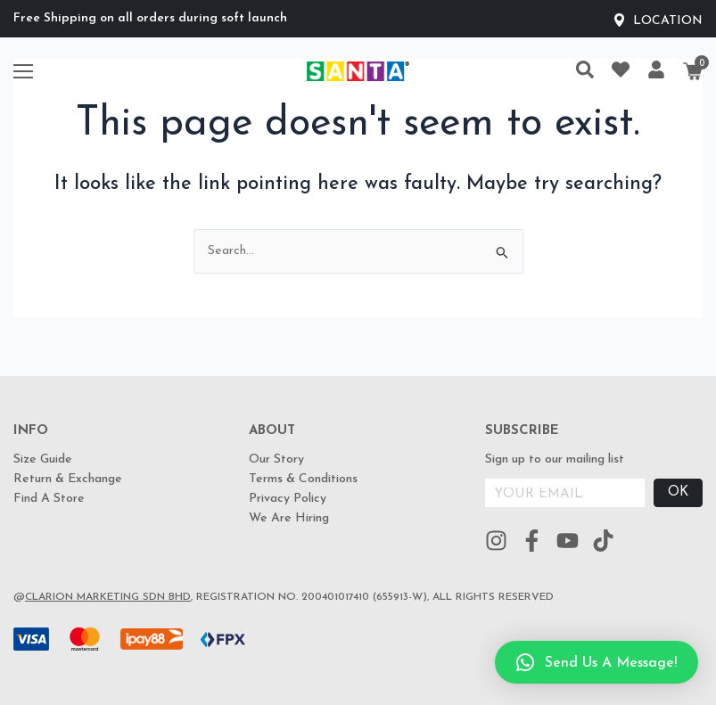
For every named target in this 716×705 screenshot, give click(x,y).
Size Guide (42, 459)
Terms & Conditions (303, 479)
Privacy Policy (287, 498)
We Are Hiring (289, 518)
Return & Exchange (67, 479)
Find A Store (49, 498)
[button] (596, 662)
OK (678, 492)
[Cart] (693, 71)
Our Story (276, 459)
